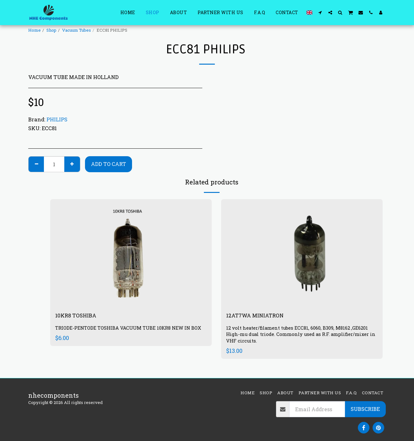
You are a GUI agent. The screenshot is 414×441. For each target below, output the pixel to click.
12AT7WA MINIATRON (260, 316)
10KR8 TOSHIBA (79, 316)
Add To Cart (108, 164)
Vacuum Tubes (76, 30)
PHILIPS (56, 119)
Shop (51, 30)
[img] (302, 253)
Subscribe (365, 409)
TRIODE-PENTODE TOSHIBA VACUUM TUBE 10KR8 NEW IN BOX (128, 332)
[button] (320, 12)
